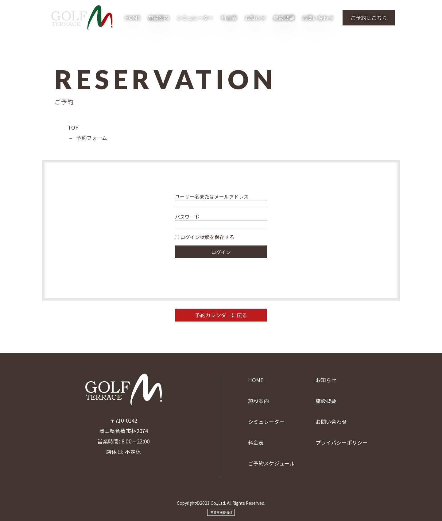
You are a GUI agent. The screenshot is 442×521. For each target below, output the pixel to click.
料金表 (229, 17)
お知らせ (255, 17)
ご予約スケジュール (271, 463)
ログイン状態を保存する (204, 237)
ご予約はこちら (369, 17)
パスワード (187, 216)
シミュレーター (195, 17)
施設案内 (158, 17)
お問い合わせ (317, 17)
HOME (132, 17)
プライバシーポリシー (342, 442)
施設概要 (283, 17)
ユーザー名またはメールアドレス (212, 196)
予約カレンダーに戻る (221, 315)
